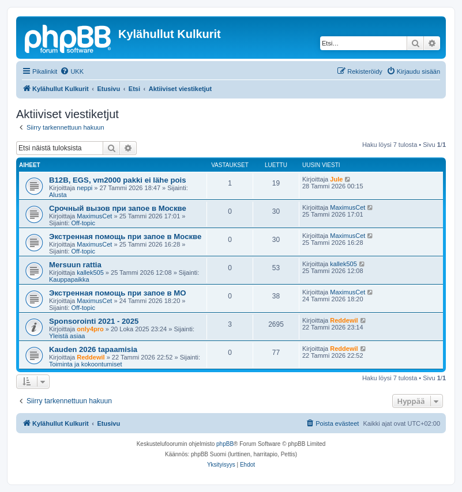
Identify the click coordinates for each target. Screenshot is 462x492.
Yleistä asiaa (67, 335)
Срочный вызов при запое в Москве (117, 208)
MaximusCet (94, 216)
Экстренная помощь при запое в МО (117, 293)
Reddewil (344, 320)
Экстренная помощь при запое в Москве (125, 236)
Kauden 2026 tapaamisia (93, 349)
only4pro (90, 329)
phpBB (225, 444)
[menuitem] (72, 71)
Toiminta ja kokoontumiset (85, 364)
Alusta (58, 194)
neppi (84, 187)
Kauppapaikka (69, 279)
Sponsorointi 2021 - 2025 (93, 321)
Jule (336, 179)
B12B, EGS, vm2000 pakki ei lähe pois (117, 180)
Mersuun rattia (75, 264)
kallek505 (90, 272)
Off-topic (83, 222)
